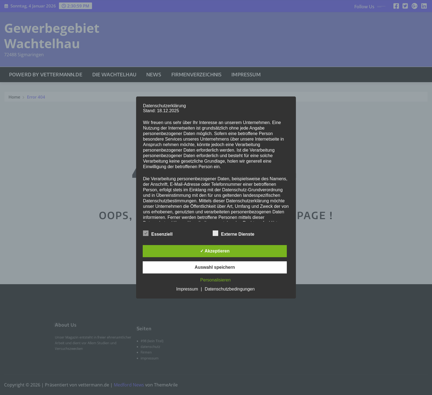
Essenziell (157, 233)
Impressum (187, 289)
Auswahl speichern (215, 267)
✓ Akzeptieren (215, 251)
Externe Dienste (233, 233)
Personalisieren (215, 280)
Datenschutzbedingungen (230, 289)
